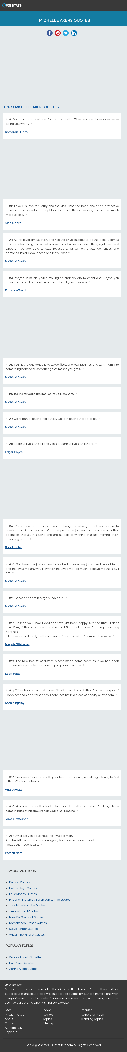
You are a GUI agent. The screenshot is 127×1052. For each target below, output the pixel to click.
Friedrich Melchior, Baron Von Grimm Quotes (39, 899)
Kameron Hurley (16, 132)
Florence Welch (16, 290)
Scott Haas (12, 673)
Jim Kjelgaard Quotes (23, 911)
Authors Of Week (92, 1014)
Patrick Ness (13, 853)
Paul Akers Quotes (21, 963)
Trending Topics (92, 1019)
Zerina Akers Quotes (23, 968)
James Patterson (16, 819)
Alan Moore (13, 223)
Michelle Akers (15, 261)
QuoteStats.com (62, 1045)
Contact (10, 1023)
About (9, 1019)
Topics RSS (12, 1032)
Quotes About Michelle (25, 957)
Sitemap (48, 1023)
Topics (47, 1019)
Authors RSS (13, 1027)
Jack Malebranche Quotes (27, 905)
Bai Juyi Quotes (19, 882)
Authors (48, 1014)
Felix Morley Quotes (23, 894)
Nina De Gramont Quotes (26, 917)
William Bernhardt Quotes (27, 934)
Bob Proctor (13, 547)
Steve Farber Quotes (23, 928)
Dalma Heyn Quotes (23, 888)
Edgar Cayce (14, 452)
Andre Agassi (14, 789)
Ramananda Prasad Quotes (28, 923)
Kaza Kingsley (14, 703)
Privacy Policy (14, 1014)
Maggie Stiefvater (17, 644)
